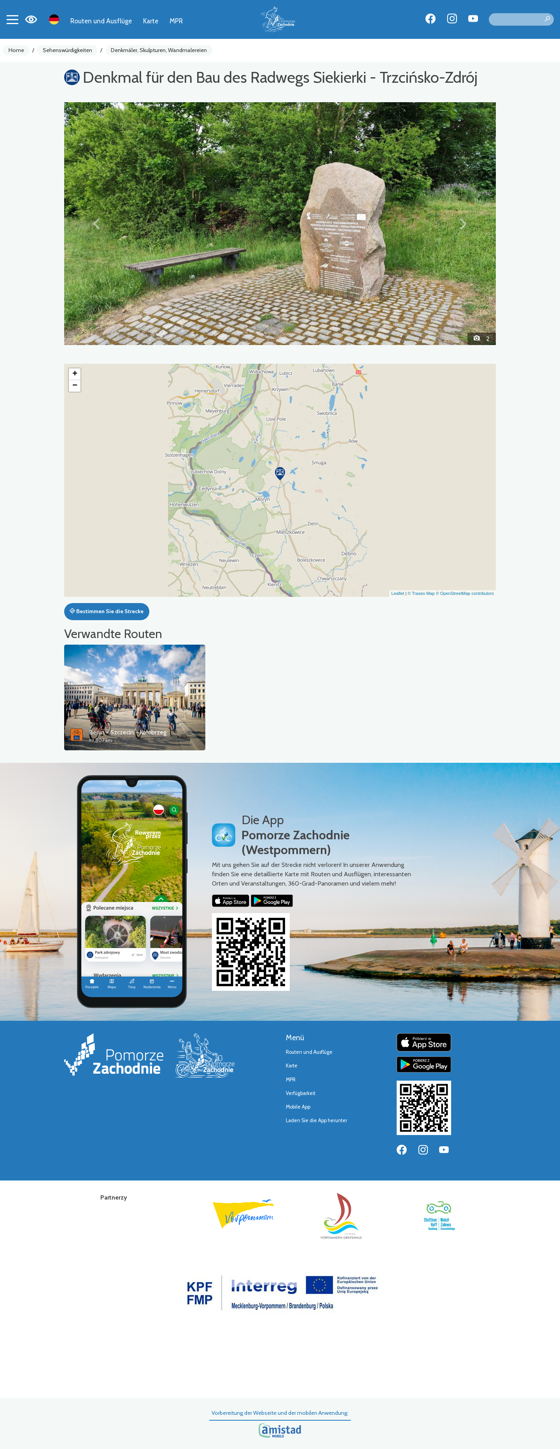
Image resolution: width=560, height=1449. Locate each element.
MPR (176, 21)
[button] (96, 223)
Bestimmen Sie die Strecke (107, 611)
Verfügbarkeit (300, 1093)
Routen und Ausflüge (101, 21)
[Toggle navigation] (12, 19)
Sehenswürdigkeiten (67, 50)
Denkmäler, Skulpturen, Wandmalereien (159, 50)
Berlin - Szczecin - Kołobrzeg (127, 732)
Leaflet (397, 593)
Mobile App (298, 1107)
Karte (150, 21)
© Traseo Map (421, 593)
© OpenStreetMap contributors (465, 593)
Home (16, 50)
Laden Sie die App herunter (316, 1120)
